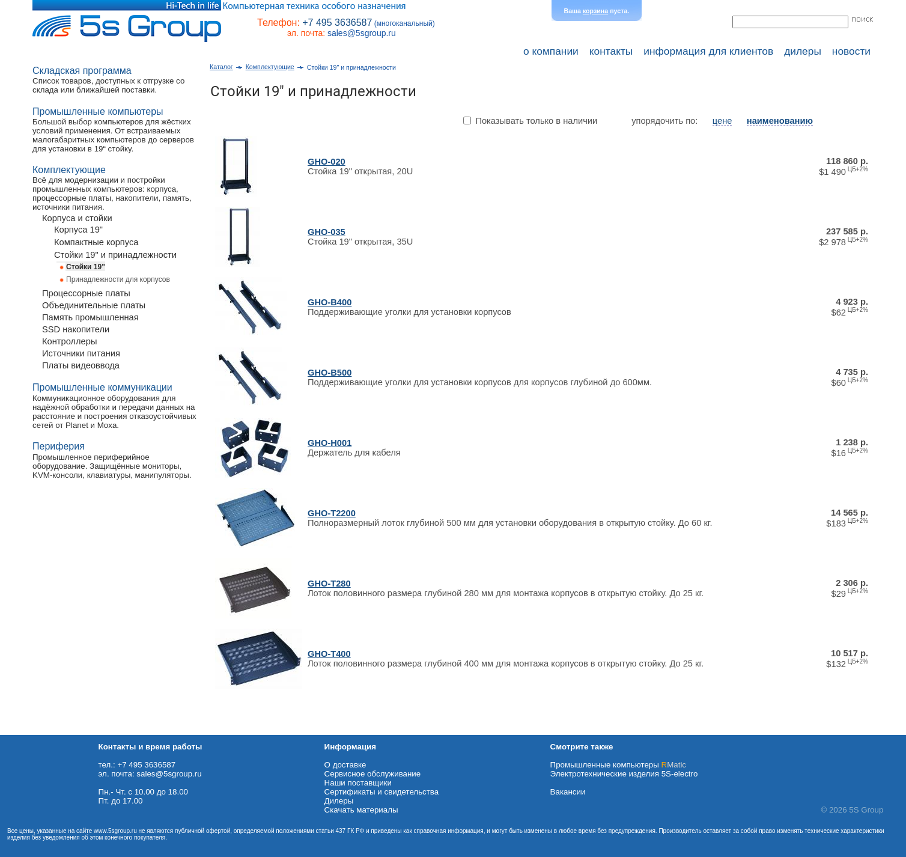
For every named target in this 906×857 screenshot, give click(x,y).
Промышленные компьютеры (618, 764)
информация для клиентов (708, 51)
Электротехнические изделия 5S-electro (624, 773)
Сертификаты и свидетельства (381, 791)
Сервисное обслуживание (372, 773)
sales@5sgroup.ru (361, 33)
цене (722, 121)
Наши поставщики (358, 782)
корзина (595, 10)
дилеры (802, 51)
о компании (551, 51)
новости (851, 51)
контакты (611, 51)
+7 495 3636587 (337, 22)
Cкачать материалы (361, 809)
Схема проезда (28, 730)
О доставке (345, 764)
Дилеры (339, 800)
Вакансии (568, 791)
